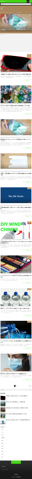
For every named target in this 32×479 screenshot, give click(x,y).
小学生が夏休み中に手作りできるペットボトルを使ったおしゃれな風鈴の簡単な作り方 (16, 242)
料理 (2, 451)
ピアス (22, 339)
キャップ (15, 339)
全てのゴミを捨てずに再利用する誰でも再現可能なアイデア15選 (15, 105)
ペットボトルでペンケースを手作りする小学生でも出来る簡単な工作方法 (16, 276)
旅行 (2, 454)
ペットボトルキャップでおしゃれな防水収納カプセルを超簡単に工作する (16, 341)
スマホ (19, 72)
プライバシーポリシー (5, 469)
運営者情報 (3, 466)
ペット (3, 432)
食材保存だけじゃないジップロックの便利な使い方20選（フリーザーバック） (16, 140)
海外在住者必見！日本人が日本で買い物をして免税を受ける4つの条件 (17, 407)
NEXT (30, 385)
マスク (15, 372)
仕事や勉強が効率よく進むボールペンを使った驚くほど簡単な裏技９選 (16, 208)
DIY (29, 86)
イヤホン (9, 72)
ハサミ (12, 372)
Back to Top (16, 462)
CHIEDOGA (19, 476)
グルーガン (13, 72)
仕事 (29, 56)
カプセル (12, 339)
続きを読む (27, 113)
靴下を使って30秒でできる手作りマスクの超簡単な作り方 (14, 373)
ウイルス (7, 372)
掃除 (2, 448)
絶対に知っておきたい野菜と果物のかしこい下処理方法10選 (15, 401)
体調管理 (3, 437)
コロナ (10, 372)
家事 (29, 122)
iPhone (7, 72)
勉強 (29, 258)
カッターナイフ (8, 339)
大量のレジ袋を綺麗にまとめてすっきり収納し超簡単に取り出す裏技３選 (16, 174)
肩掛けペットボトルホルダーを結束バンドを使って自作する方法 (15, 308)
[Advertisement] (16, 43)
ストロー (16, 72)
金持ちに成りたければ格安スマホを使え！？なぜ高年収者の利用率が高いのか (18, 419)
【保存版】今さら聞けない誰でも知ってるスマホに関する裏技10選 (16, 74)
